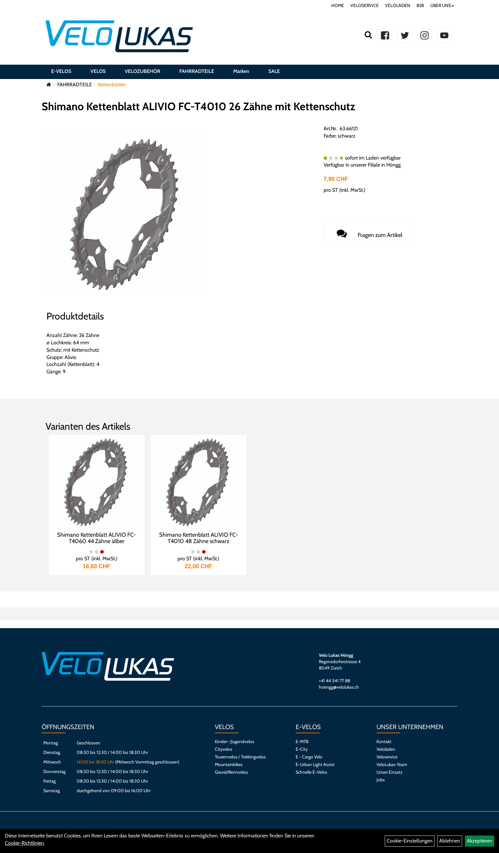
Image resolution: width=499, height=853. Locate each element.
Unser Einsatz (389, 772)
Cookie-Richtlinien (24, 843)
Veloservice (386, 757)
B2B (420, 5)
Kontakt (383, 741)
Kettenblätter (112, 85)
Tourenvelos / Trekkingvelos (240, 757)
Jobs (380, 780)
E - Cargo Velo (309, 757)
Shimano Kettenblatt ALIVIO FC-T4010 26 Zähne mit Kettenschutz (198, 106)
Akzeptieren (479, 841)
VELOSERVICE (364, 5)
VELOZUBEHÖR (142, 71)
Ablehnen (449, 841)
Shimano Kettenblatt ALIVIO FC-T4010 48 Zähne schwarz (198, 538)
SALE (274, 71)
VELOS (98, 71)
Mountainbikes (228, 764)
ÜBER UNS (442, 5)
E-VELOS (61, 71)
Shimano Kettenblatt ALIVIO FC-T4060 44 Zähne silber (96, 538)
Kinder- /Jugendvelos (234, 741)
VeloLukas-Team (391, 764)
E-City (302, 749)
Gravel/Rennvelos (231, 772)
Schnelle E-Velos (311, 772)
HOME (337, 5)
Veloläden (385, 749)
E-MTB (302, 741)
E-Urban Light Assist (315, 764)
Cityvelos (223, 749)
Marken (241, 71)
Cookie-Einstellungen (409, 841)
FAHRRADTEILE (196, 71)
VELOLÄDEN (397, 5)
